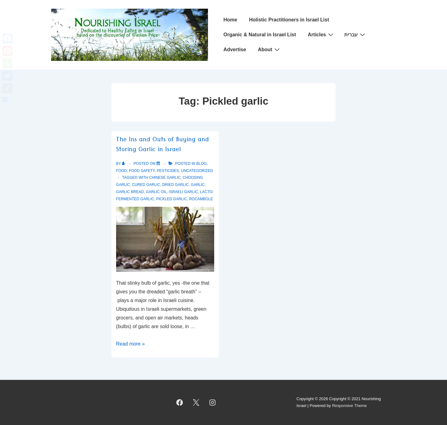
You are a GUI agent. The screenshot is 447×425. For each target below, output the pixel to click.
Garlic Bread (130, 192)
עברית (355, 34)
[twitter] (196, 402)
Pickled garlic (171, 199)
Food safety (142, 171)
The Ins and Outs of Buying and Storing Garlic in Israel (162, 145)
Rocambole (201, 199)
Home (230, 19)
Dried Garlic (175, 185)
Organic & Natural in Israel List (260, 34)
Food (121, 171)
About (269, 49)
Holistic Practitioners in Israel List (289, 19)
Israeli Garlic (183, 192)
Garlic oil (156, 192)
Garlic (198, 185)
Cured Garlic (146, 185)
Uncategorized (197, 171)
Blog (201, 163)
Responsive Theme (349, 405)
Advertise (235, 49)
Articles (321, 34)
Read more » (130, 343)
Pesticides (168, 171)
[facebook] (180, 402)
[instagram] (213, 402)
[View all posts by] (124, 163)
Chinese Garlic (165, 177)
